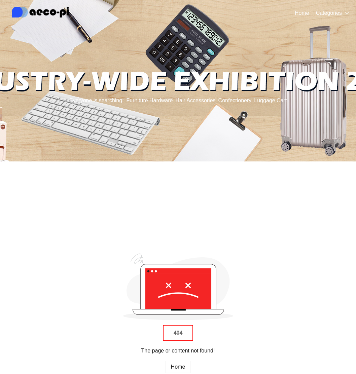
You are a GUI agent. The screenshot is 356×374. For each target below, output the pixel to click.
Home (302, 13)
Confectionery (235, 100)
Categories (329, 13)
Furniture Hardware (150, 100)
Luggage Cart (270, 100)
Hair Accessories (195, 100)
